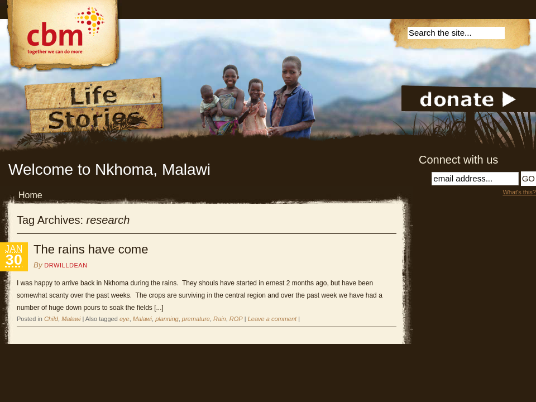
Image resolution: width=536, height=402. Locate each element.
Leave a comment (272, 318)
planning (167, 318)
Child (51, 318)
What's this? (519, 192)
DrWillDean (65, 265)
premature (196, 318)
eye (124, 318)
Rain (219, 318)
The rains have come (91, 249)
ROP (236, 318)
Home (30, 195)
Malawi (70, 318)
